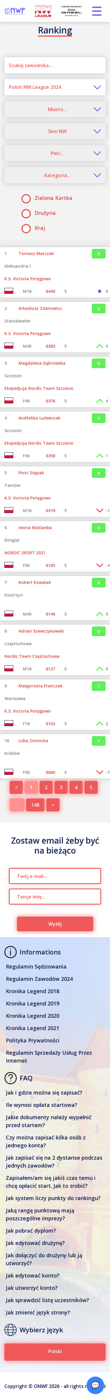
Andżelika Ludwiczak (39, 418)
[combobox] (55, 87)
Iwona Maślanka (35, 527)
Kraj (35, 228)
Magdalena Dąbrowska (41, 363)
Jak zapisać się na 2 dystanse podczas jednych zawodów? (54, 1161)
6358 (50, 455)
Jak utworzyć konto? (32, 1287)
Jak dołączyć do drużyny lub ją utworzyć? (44, 1259)
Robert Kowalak (34, 582)
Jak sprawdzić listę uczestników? (47, 1300)
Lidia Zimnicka (33, 740)
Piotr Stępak (31, 472)
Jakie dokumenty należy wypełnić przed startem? (49, 1121)
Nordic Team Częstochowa (32, 656)
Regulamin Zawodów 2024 (39, 978)
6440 (50, 291)
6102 (50, 723)
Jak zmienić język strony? (38, 1312)
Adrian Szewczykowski (41, 631)
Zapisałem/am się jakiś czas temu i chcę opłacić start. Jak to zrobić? (51, 1181)
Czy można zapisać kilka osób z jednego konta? (46, 1141)
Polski (55, 1351)
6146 (50, 614)
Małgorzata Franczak (40, 686)
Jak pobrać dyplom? (31, 1230)
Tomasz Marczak (36, 253)
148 (35, 805)
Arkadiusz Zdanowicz (40, 308)
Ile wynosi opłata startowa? (41, 1104)
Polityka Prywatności (33, 1040)
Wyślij (55, 924)
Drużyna (40, 213)
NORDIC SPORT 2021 (24, 552)
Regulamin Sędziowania (36, 966)
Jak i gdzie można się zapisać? (44, 1092)
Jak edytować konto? (33, 1275)
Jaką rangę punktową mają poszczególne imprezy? (40, 1214)
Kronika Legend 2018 (32, 991)
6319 (50, 510)
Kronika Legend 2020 (32, 1015)
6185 (50, 565)
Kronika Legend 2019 (32, 1003)
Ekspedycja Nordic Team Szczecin (38, 388)
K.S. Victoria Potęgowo (27, 278)
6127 (50, 669)
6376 (50, 401)
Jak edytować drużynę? (35, 1242)
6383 (50, 346)
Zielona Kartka (48, 198)
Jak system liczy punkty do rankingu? (53, 1198)
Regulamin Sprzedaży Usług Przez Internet (49, 1056)
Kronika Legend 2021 (32, 1028)
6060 (50, 772)
